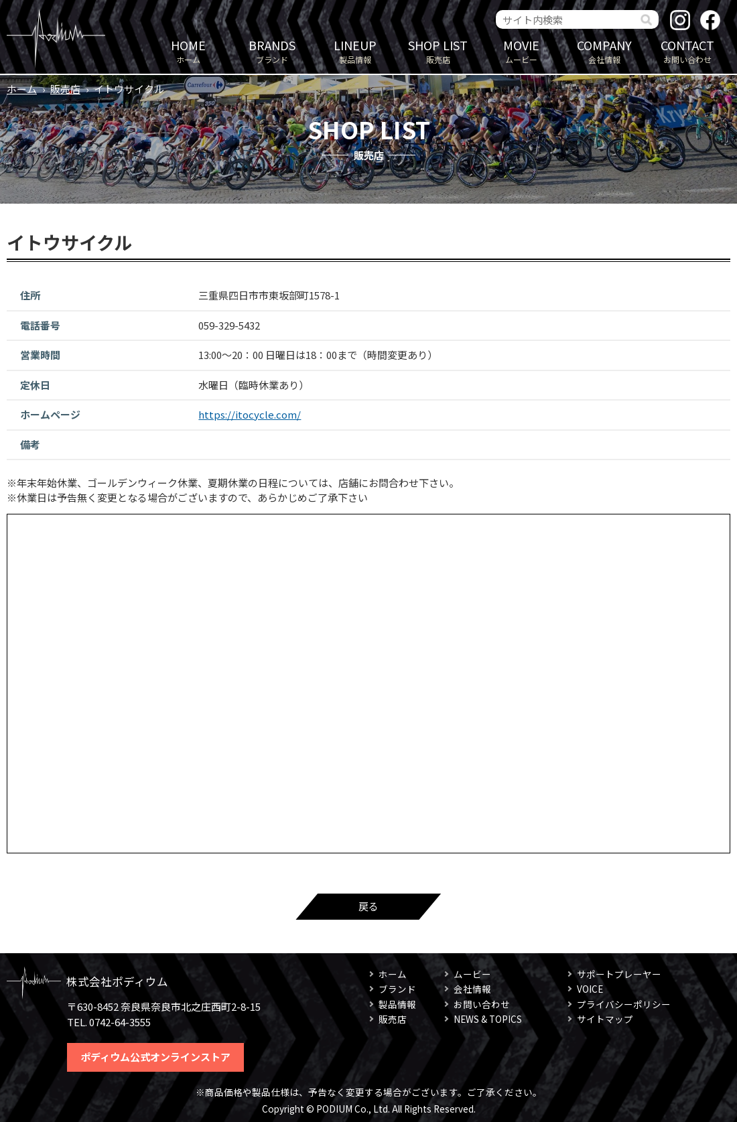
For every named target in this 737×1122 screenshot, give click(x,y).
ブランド (272, 50)
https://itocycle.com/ (249, 414)
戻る (368, 906)
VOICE (590, 988)
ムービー (521, 50)
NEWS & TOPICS (488, 1019)
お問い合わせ (687, 50)
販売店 (438, 50)
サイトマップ (605, 1019)
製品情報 (355, 50)
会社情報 (604, 50)
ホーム (188, 50)
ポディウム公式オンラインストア (155, 1057)
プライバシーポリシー (624, 1004)
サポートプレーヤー (619, 974)
